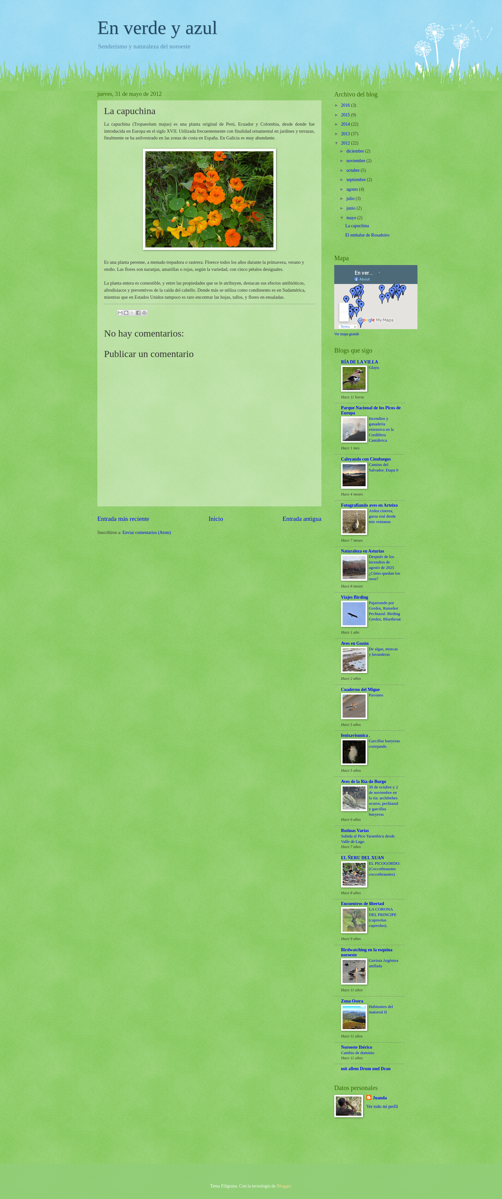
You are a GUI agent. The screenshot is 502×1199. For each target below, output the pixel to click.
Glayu (374, 367)
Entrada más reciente (123, 518)
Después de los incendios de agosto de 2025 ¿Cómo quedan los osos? (384, 567)
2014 (346, 124)
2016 (346, 105)
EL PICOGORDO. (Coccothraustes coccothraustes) (385, 869)
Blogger (284, 1186)
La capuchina (357, 225)
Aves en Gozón (354, 643)
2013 (346, 133)
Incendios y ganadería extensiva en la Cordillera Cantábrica (381, 429)
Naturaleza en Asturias (362, 551)
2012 (346, 143)
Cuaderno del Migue (360, 689)
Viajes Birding (354, 597)
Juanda (380, 1097)
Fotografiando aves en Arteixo (369, 505)
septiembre (356, 179)
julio (351, 198)
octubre (353, 170)
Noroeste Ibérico (356, 1047)
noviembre (356, 160)
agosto (352, 189)
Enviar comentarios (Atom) (146, 532)
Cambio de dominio (357, 1052)
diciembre (355, 151)
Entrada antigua (301, 518)
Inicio (216, 518)
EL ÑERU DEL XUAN (362, 857)
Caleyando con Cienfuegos (366, 459)
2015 (346, 114)
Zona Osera (352, 1001)
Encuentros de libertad (362, 903)
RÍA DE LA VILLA (359, 362)
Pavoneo (376, 695)
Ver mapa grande (346, 334)
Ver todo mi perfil (382, 1106)
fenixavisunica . (355, 735)
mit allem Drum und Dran (366, 1068)
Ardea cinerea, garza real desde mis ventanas (382, 516)
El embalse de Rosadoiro (367, 235)
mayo (351, 217)
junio (351, 208)
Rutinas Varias (355, 830)
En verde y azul (157, 27)
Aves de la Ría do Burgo (363, 781)
